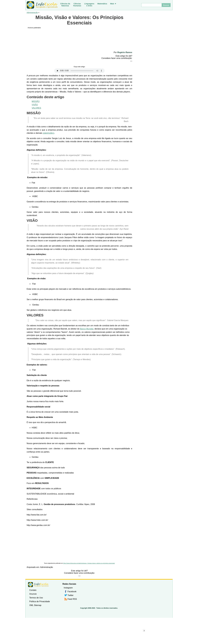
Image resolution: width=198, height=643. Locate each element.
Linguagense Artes (89, 5)
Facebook (72, 591)
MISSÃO (36, 101)
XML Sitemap (35, 605)
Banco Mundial (86, 329)
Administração (32, 12)
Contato (32, 590)
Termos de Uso (36, 598)
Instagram (68, 588)
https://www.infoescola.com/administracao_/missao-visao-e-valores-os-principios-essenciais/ (89, 563)
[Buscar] (151, 5)
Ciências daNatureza (65, 5)
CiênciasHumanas (77, 5)
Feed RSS (72, 599)
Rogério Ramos (124, 52)
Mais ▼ (113, 4)
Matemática (102, 4)
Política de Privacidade (39, 601)
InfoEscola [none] (38, 584)
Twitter (70, 595)
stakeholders (48, 133)
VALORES (36, 108)
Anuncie (33, 594)
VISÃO (35, 105)
